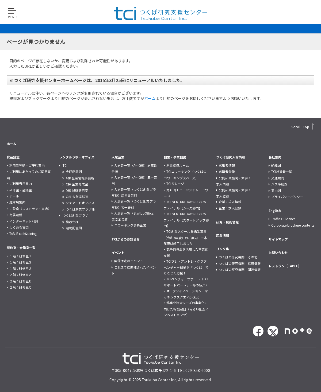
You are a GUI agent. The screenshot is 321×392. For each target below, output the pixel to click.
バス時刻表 (279, 184)
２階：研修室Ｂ (20, 281)
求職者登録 (227, 171)
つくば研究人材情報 (230, 157)
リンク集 (222, 248)
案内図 (276, 190)
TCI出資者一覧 (281, 171)
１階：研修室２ (20, 262)
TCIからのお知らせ (126, 239)
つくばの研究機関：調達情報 (240, 269)
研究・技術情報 (227, 222)
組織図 (276, 165)
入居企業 (118, 157)
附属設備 (15, 214)
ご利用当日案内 (20, 183)
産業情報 (222, 235)
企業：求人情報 (230, 201)
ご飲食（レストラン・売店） (30, 208)
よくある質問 (19, 227)
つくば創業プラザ (75, 215)
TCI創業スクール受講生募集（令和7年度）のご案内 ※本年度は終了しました (185, 237)
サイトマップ (278, 239)
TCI (65, 165)
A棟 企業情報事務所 (80, 178)
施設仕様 (72, 221)
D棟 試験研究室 (77, 190)
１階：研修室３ (20, 268)
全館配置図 (74, 171)
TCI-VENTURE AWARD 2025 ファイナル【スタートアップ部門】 (186, 219)
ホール (14, 196)
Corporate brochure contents (292, 225)
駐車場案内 (17, 202)
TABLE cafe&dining (23, 233)
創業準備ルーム (177, 165)
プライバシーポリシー (287, 196)
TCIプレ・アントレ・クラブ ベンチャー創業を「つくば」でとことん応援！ (187, 267)
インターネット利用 (23, 221)
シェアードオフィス (80, 202)
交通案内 (277, 178)
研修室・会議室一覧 (21, 247)
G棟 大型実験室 (77, 196)
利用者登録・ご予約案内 (27, 165)
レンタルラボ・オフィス (76, 157)
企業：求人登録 (230, 208)
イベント (118, 252)
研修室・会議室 (20, 190)
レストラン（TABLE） (285, 265)
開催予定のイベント (128, 260)
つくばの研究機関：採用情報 (240, 263)
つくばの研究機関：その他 (238, 257)
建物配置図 (74, 228)
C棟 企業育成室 (77, 184)
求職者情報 (227, 165)
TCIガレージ (175, 183)
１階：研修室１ (20, 256)
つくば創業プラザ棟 (80, 209)
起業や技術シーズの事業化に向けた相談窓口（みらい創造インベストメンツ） (186, 308)
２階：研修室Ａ (20, 274)
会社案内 (275, 157)
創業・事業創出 (175, 157)
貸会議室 (13, 157)
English (275, 210)
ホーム (149, 98)
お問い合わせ (278, 252)
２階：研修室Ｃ (20, 287)
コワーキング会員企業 (130, 225)
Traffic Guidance (283, 218)
